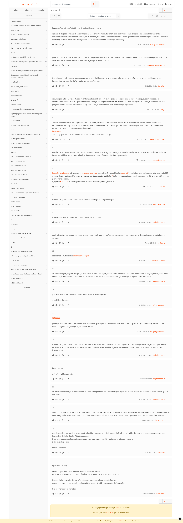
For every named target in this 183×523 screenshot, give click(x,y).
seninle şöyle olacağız (18, 170)
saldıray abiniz (159, 204)
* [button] (112, 176)
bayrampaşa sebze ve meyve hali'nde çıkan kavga (26, 115)
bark (12, 130)
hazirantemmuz (158, 160)
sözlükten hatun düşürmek (20, 43)
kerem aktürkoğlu (17, 188)
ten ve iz (15, 247)
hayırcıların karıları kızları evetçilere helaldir (26, 274)
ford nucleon (15, 202)
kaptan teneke (159, 378)
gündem (28, 10)
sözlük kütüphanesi (18, 161)
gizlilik (121, 521)
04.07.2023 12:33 (150, 453)
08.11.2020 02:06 (153, 109)
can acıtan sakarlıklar (18, 166)
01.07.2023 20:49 (146, 379)
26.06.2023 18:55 (145, 261)
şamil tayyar (15, 30)
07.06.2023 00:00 (145, 222)
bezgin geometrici (157, 331)
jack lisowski (15, 211)
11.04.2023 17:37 (151, 187)
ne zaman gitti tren (157, 139)
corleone (161, 243)
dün (12, 220)
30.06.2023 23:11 (145, 305)
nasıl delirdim (15, 121)
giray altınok (15, 260)
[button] (136, 4)
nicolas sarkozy (16, 148)
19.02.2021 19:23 (142, 139)
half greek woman (157, 44)
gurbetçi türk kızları (18, 197)
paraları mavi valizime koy (20, 125)
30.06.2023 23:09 (145, 281)
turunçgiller (150, 4)
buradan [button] (109, 512)
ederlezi (14, 224)
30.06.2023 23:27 (143, 331)
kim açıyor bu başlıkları (19, 175)
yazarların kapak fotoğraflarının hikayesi (25, 134)
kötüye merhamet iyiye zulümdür (23, 57)
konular (41, 10)
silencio (162, 186)
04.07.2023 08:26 (148, 420)
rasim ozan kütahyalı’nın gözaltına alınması (26, 61)
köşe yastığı (160, 420)
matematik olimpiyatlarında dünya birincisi (26, 25)
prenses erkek (16, 105)
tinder (13, 52)
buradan (55, 131)
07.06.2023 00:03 (150, 243)
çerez (115, 521)
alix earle (14, 66)
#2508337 (64, 181)
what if (14, 100)
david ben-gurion (17, 278)
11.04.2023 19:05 (146, 204)
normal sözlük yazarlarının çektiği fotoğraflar (27, 70)
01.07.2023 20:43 (145, 355)
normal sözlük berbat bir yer (21, 233)
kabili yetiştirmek (17, 283)
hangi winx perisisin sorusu (20, 179)
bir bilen (161, 86)
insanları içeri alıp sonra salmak (22, 215)
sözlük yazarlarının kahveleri (21, 157)
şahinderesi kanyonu (88, 173)
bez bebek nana (158, 222)
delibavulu (160, 493)
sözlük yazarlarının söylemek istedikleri (25, 193)
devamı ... (28, 287)
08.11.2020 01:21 (151, 86)
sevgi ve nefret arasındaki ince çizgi (23, 269)
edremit (124, 173)
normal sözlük (29, 4)
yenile (29, 16)
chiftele (13, 152)
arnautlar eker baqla (18, 238)
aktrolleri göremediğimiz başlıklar (23, 256)
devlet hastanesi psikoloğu (20, 143)
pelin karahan (16, 206)
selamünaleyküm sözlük (19, 86)
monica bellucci (16, 95)
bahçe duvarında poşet (19, 265)
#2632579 (56, 318)
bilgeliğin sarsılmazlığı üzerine (21, 251)
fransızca (14, 184)
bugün (14, 242)
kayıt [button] (118, 507)
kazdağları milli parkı (60, 173)
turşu (163, 109)
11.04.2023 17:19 (145, 160)
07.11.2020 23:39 (139, 65)
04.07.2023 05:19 (145, 399)
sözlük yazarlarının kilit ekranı (21, 48)
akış (16, 10)
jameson (161, 452)
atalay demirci (16, 229)
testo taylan (15, 91)
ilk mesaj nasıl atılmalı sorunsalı (22, 109)
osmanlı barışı (16, 21)
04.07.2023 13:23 (149, 494)
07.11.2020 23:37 (143, 44)
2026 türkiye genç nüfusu (20, 34)
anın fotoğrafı (15, 82)
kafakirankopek (158, 305)
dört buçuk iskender (18, 139)
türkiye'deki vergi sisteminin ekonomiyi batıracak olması (25, 76)
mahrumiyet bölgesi (81, 255)
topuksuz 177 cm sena (156, 65)
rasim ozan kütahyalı (18, 39)
